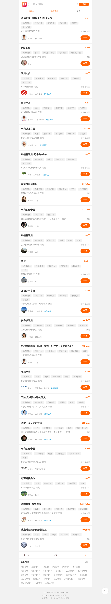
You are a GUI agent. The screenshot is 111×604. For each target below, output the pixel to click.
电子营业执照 (47, 598)
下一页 (84, 555)
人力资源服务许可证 (61, 598)
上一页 (26, 555)
